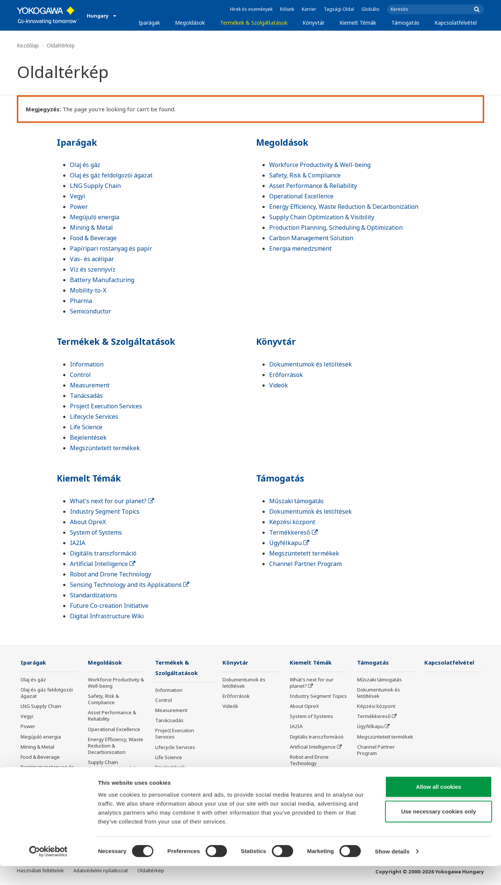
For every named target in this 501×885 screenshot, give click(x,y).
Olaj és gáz (85, 165)
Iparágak (149, 22)
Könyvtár (313, 22)
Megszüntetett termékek (105, 448)
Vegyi (77, 196)
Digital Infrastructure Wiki (107, 616)
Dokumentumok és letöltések (310, 364)
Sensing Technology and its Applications (129, 585)
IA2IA (77, 543)
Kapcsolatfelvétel (455, 22)
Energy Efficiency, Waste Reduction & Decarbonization (343, 206)
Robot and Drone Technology (110, 574)
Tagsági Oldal (339, 9)
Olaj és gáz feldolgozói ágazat (111, 175)
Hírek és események (251, 9)
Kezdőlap (28, 45)
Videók (278, 385)
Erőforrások (286, 375)
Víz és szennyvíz (93, 269)
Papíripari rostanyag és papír (111, 248)
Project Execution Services (106, 406)
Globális (370, 9)
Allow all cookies (438, 805)
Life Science (86, 427)
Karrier (309, 9)
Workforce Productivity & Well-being (320, 165)
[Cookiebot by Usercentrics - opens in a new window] (48, 870)
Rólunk (287, 9)
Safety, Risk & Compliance (305, 175)
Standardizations (93, 595)
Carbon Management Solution (311, 238)
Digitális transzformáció (103, 553)
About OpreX (88, 522)
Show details (392, 870)
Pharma (81, 301)
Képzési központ (292, 522)
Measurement (90, 385)
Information (87, 364)
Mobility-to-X (88, 290)
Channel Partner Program (305, 564)
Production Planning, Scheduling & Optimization (336, 227)
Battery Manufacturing (102, 280)
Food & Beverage (93, 238)
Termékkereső (293, 532)
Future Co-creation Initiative (109, 605)
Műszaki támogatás (296, 501)
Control (80, 375)
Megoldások (190, 22)
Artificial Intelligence (102, 564)
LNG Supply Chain (95, 186)
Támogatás (405, 22)
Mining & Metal (91, 227)
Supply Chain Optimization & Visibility (321, 217)
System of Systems (96, 532)
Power (79, 206)
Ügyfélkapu (289, 543)
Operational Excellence (301, 196)
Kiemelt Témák (357, 22)
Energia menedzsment (300, 248)
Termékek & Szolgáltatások (254, 22)
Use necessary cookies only (438, 830)
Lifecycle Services (94, 416)
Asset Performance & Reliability (313, 186)
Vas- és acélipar (92, 259)
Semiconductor (90, 311)
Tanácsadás (86, 396)
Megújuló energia (94, 217)
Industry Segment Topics (104, 511)
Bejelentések (88, 437)
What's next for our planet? (112, 501)
